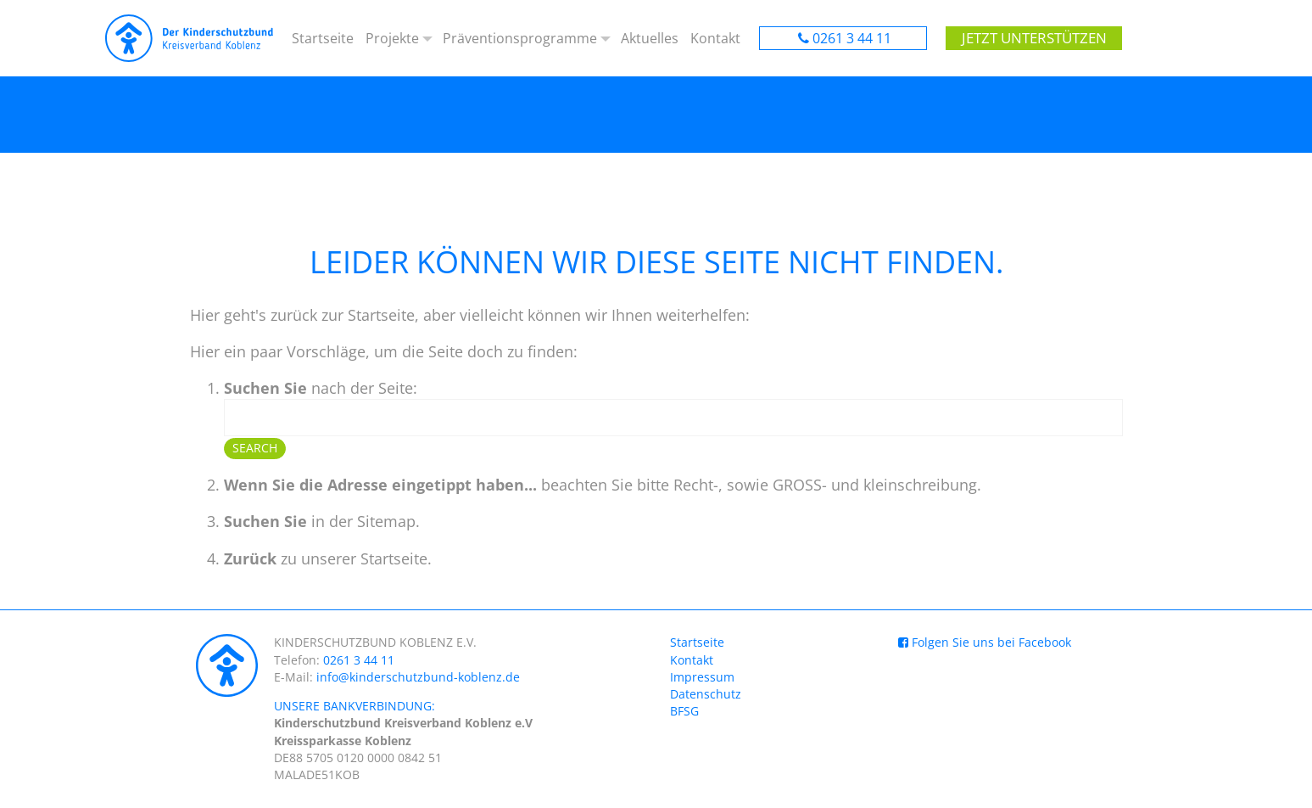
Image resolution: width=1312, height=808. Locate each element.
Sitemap (386, 521)
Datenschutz (705, 694)
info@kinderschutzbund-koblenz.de (418, 677)
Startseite (323, 38)
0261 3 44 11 (851, 38)
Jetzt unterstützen (1028, 38)
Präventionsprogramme (520, 38)
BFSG (684, 711)
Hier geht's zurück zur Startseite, (304, 315)
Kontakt (715, 38)
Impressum (702, 677)
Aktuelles (650, 38)
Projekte (391, 38)
